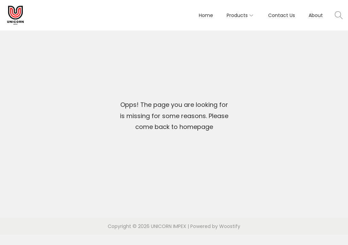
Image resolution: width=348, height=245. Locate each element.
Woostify (229, 226)
